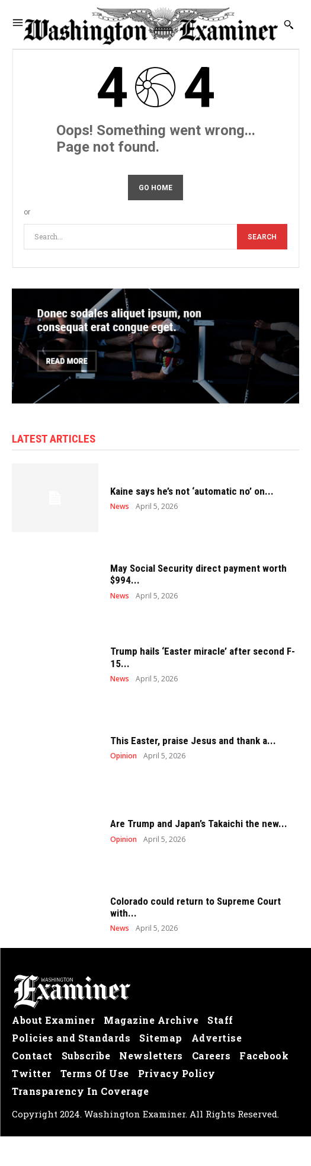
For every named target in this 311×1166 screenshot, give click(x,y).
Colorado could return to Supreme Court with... (195, 907)
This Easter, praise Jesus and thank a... (193, 741)
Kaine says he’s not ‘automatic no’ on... (192, 491)
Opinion (123, 756)
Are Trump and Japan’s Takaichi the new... (198, 823)
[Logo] (155, 991)
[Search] (262, 236)
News (119, 506)
